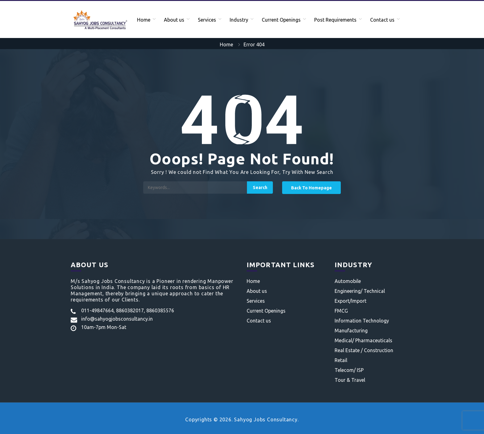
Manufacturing (351, 330)
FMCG (341, 311)
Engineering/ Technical (360, 291)
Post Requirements (335, 20)
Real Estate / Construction (364, 350)
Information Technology (362, 320)
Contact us (382, 20)
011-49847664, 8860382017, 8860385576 (127, 310)
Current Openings (281, 20)
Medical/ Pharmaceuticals (363, 340)
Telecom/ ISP (349, 370)
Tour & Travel (350, 380)
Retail (341, 360)
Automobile (348, 281)
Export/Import (350, 301)
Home (143, 20)
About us (174, 20)
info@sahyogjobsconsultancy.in (117, 319)
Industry (239, 20)
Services (207, 20)
